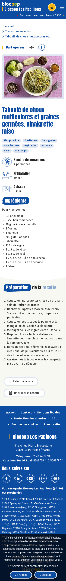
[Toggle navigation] (62, 8)
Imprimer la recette (24, 393)
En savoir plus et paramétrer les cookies (33, 566)
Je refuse (21, 574)
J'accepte (46, 574)
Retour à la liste (21, 381)
